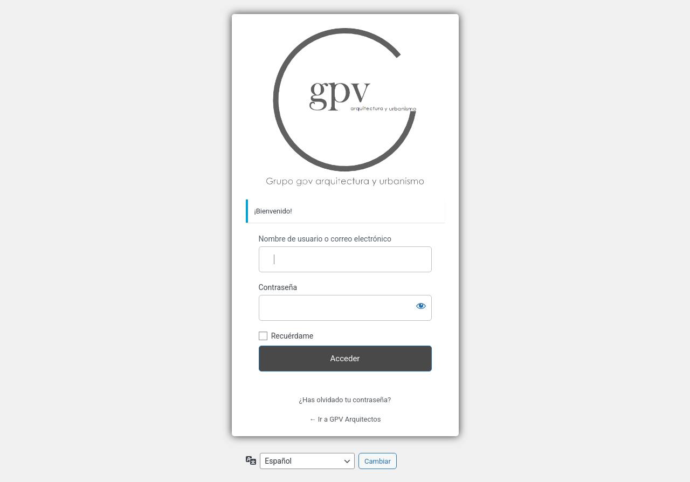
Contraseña (278, 287)
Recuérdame (292, 336)
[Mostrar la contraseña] (421, 305)
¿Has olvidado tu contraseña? (345, 400)
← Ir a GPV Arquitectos (345, 419)
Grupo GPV (345, 107)
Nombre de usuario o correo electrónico (325, 239)
